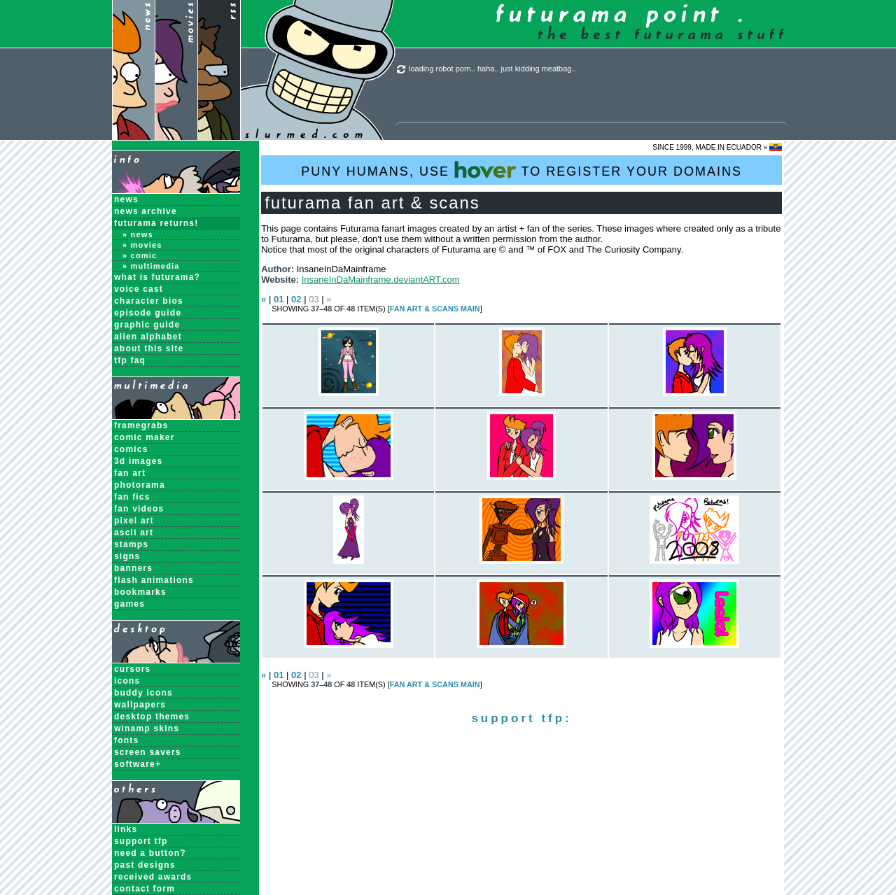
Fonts (126, 740)
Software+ (137, 764)
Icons (127, 681)
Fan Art (130, 473)
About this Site (148, 348)
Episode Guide (147, 313)
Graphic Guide (147, 325)
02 (296, 299)
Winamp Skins (146, 728)
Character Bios (148, 301)
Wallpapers (140, 705)
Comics (131, 449)
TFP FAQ (130, 360)
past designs (145, 865)
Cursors (132, 669)
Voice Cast (138, 289)
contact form (144, 889)
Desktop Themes (152, 716)
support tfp (141, 841)
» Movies (142, 245)
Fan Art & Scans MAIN (435, 308)
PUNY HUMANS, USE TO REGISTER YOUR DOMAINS (521, 169)
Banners (133, 568)
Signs (127, 556)
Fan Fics (132, 497)
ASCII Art (133, 532)
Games (129, 604)
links (125, 829)
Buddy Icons (143, 693)
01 (279, 299)
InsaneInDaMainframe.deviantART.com (381, 279)
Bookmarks (140, 592)
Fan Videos (139, 509)
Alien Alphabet (148, 336)
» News (137, 234)
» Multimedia (151, 266)
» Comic (139, 255)
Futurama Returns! (156, 223)
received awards (153, 877)
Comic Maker (144, 437)
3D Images (138, 461)
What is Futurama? (157, 277)
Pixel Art (134, 521)
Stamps (131, 544)
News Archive (145, 211)
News (126, 199)
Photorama (139, 485)
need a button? (150, 853)
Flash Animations (154, 580)
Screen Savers (147, 752)
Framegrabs (141, 425)
